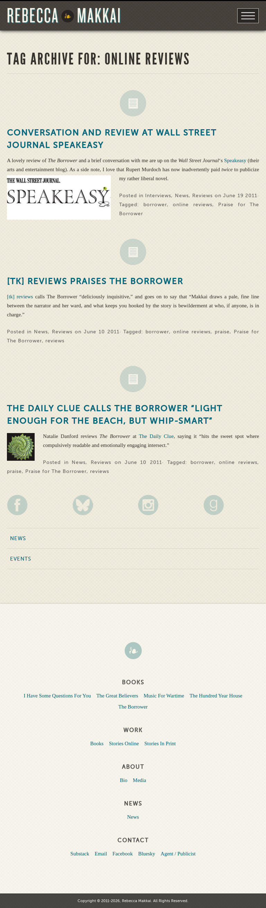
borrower (155, 204)
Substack (79, 853)
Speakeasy (236, 160)
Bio (123, 780)
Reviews (202, 195)
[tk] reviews (21, 296)
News (133, 103)
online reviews (192, 204)
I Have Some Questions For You (57, 695)
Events (20, 559)
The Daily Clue (156, 436)
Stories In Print (160, 743)
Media (139, 780)
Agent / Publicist (178, 853)
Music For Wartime (164, 695)
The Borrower (133, 706)
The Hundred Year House (215, 695)
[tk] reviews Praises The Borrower (95, 281)
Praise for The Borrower (56, 471)
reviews (54, 340)
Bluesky (146, 853)
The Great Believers (117, 695)
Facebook (123, 853)
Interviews (158, 195)
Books (97, 743)
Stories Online (124, 743)
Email (101, 853)
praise (222, 331)
